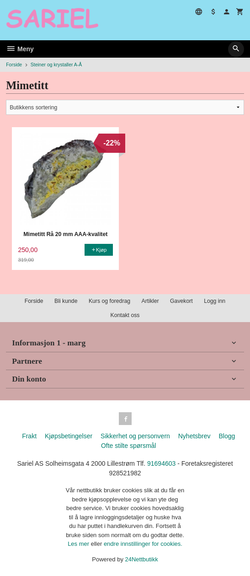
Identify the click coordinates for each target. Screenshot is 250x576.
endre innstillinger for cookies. (143, 543)
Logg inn (214, 301)
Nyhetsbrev (194, 436)
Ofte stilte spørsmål (128, 445)
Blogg (226, 436)
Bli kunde (65, 301)
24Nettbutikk (141, 559)
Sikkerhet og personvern (135, 436)
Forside (14, 64)
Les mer (79, 543)
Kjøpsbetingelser (68, 436)
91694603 (161, 463)
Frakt (29, 436)
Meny (20, 49)
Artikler (150, 301)
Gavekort (181, 301)
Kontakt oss (124, 315)
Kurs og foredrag (109, 301)
